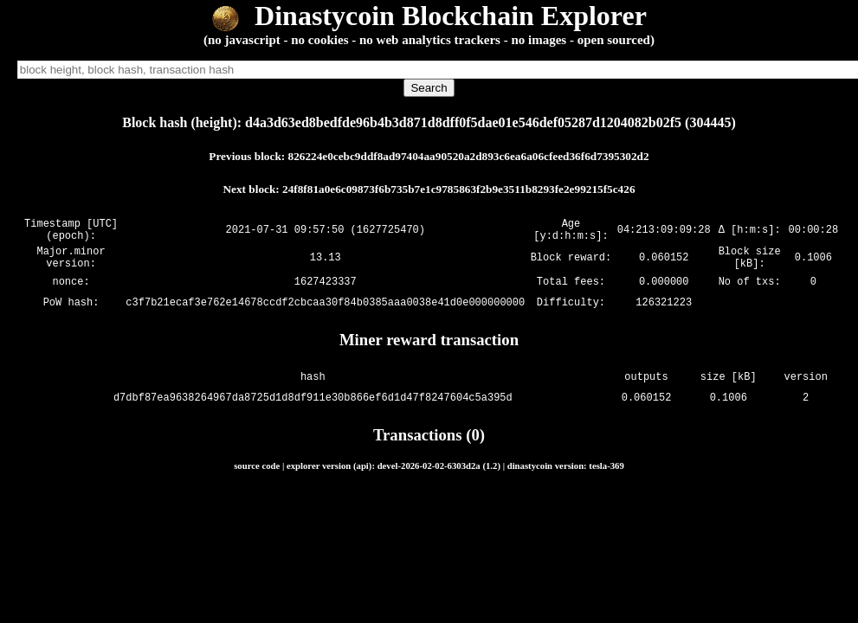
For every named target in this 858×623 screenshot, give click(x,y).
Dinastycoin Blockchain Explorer (429, 15)
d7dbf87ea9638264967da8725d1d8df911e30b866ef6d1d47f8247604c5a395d (313, 408)
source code (257, 476)
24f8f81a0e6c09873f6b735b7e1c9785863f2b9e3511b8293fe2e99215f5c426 (458, 189)
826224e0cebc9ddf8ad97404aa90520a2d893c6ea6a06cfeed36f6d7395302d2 (468, 156)
